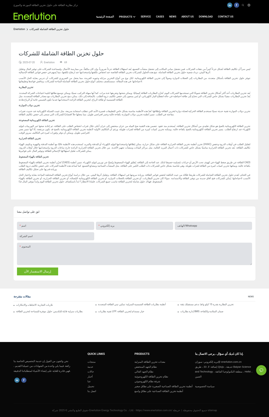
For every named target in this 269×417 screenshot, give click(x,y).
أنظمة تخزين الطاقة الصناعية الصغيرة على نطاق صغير (163, 386)
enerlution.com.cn (218, 361)
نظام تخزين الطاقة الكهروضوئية (151, 376)
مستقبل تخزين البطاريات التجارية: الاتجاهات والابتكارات (34, 304)
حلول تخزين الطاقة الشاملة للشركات (49, 29)
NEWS (251, 296)
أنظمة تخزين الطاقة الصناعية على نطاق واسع (159, 391)
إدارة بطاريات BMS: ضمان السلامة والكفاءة (201, 311)
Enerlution (19, 29)
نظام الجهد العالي (143, 371)
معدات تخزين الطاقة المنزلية (149, 361)
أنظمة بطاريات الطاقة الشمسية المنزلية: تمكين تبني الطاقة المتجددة (132, 304)
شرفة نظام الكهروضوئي (147, 381)
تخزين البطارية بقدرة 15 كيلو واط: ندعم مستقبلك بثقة (207, 304)
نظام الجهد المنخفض (145, 366)
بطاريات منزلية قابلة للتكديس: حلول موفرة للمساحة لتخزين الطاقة (49, 311)
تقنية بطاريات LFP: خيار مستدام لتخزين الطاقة (121, 311)
